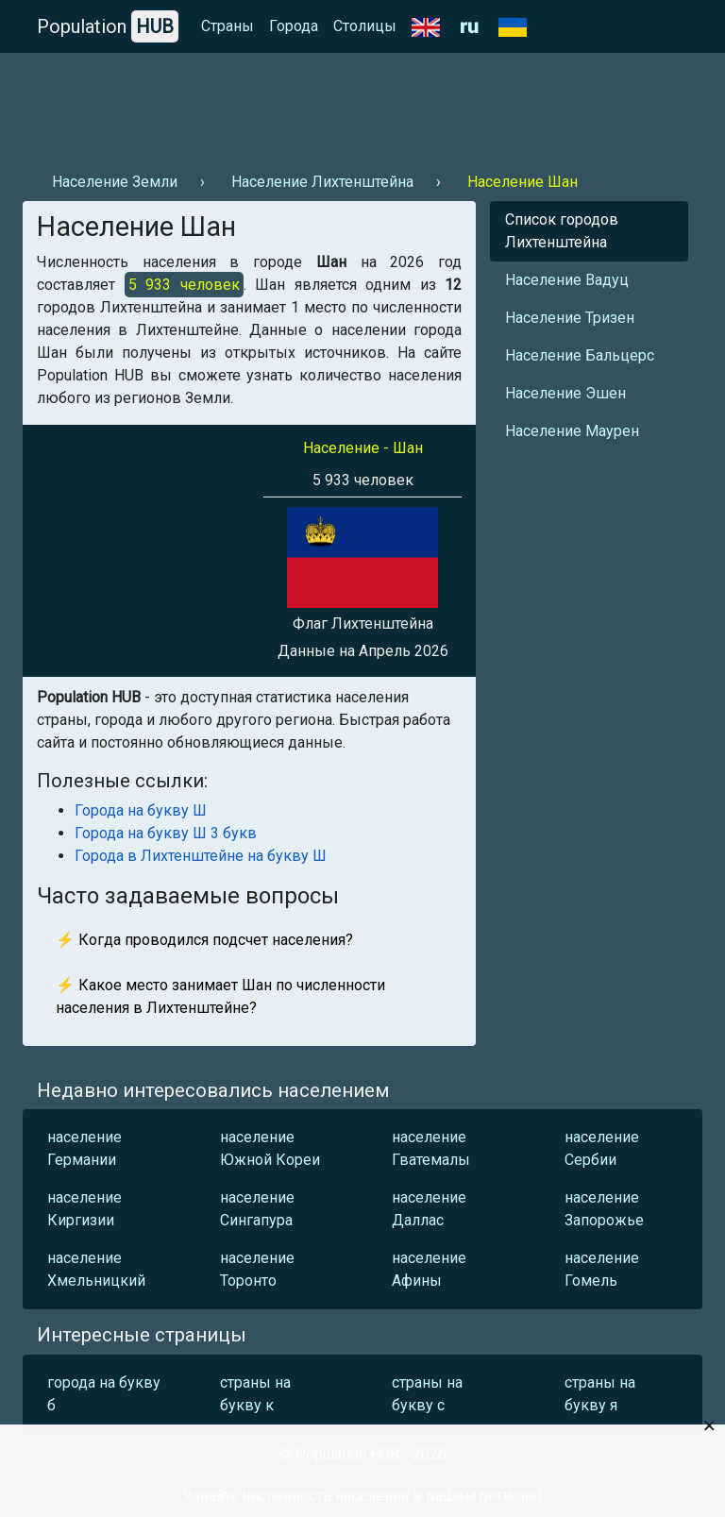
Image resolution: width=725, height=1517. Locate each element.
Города (293, 26)
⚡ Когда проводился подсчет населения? (204, 940)
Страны (227, 26)
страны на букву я (600, 1394)
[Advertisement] (362, 104)
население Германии (84, 1148)
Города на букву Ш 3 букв (166, 833)
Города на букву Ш (141, 810)
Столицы (364, 26)
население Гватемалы (431, 1148)
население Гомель (602, 1269)
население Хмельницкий (96, 1269)
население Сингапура (257, 1208)
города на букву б (103, 1394)
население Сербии (602, 1148)
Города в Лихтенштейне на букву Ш (201, 856)
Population (107, 26)
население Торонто (257, 1269)
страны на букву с (427, 1394)
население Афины (429, 1269)
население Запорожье (604, 1208)
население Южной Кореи (270, 1148)
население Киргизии (84, 1208)
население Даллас (429, 1208)
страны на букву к (255, 1394)
